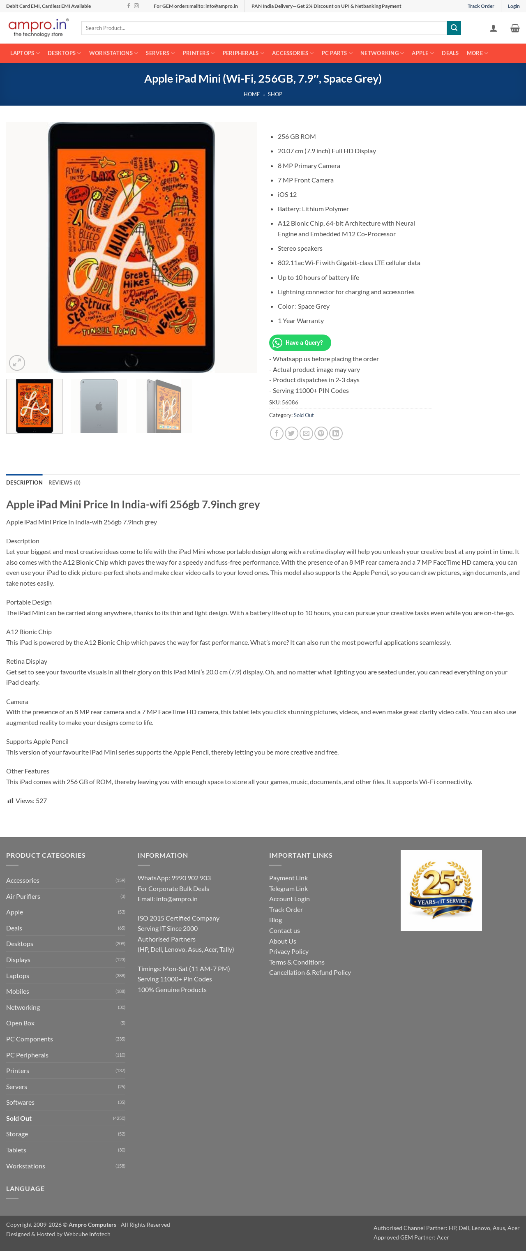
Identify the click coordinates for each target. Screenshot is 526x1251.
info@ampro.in (177, 898)
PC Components (29, 1039)
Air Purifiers (23, 896)
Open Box (20, 1023)
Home (252, 94)
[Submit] (454, 28)
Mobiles (17, 991)
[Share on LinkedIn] (336, 433)
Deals (450, 53)
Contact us (284, 930)
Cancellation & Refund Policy (310, 972)
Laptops (25, 53)
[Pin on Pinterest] (321, 433)
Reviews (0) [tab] (64, 482)
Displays (18, 959)
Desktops (64, 53)
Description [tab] (24, 482)
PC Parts (337, 53)
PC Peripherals (27, 1055)
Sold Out (304, 415)
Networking (382, 53)
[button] (493, 28)
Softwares (20, 1102)
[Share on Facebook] (277, 433)
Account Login (289, 898)
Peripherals (243, 53)
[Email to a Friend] (306, 433)
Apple (423, 53)
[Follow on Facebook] (128, 6)
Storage (17, 1134)
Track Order (481, 6)
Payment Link (288, 878)
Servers (160, 53)
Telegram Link (288, 888)
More (477, 53)
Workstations (113, 53)
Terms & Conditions (297, 962)
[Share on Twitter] (291, 433)
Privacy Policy (289, 951)
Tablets (16, 1150)
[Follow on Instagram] (136, 6)
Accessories (293, 53)
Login (514, 6)
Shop (275, 94)
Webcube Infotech (87, 1233)
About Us (282, 941)
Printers (199, 53)
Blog (275, 919)
